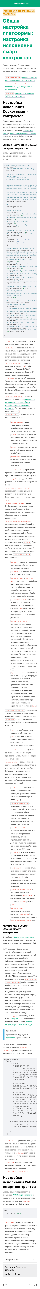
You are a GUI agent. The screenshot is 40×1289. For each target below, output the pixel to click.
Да (9, 1274)
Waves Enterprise (21, 3)
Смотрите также (20, 1260)
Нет (18, 1274)
